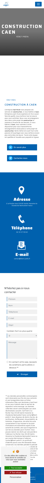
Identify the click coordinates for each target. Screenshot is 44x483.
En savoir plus (17, 147)
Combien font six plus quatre (19, 320)
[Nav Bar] (38, 4)
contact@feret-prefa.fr (22, 247)
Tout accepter (15, 468)
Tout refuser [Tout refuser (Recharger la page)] (16, 473)
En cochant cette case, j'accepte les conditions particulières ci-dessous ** (23, 354)
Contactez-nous (18, 158)
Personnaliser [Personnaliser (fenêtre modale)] (15, 477)
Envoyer (24, 363)
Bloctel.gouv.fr (17, 446)
